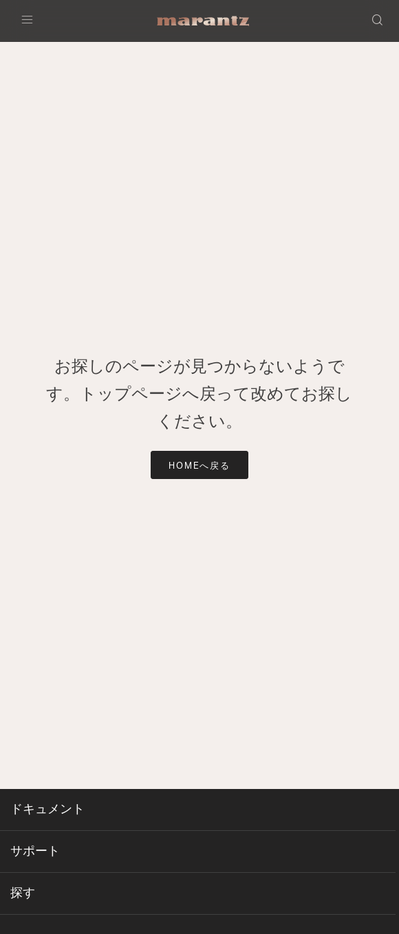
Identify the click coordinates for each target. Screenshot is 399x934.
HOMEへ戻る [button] (200, 466)
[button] (378, 21)
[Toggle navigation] (31, 21)
